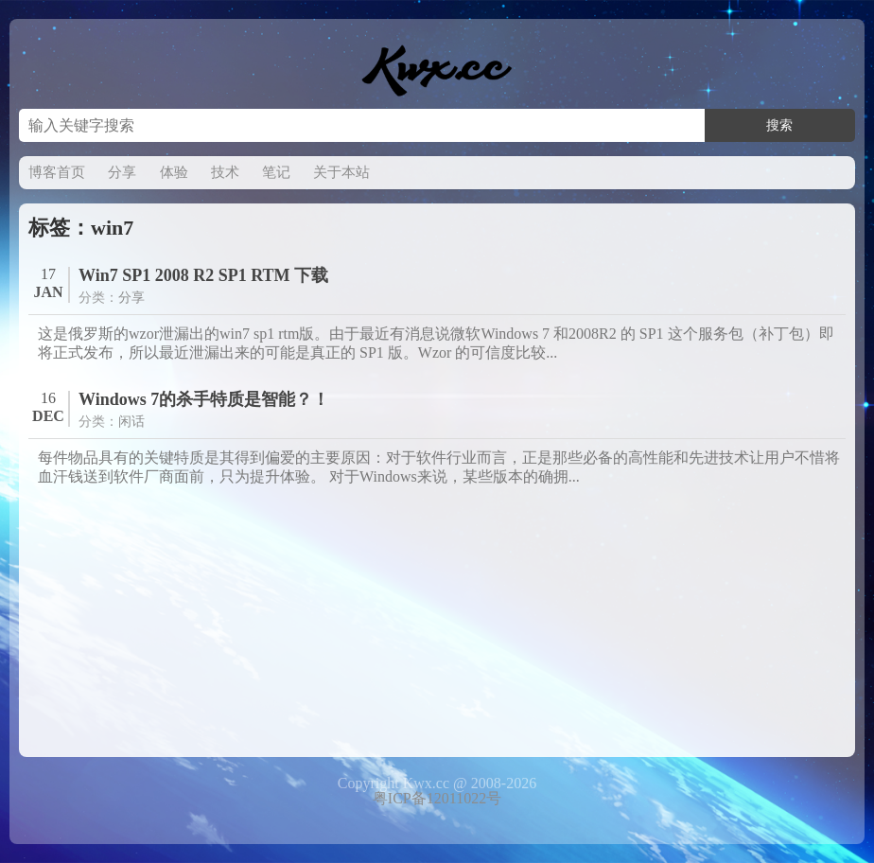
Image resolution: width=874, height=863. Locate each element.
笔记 (276, 172)
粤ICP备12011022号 (437, 798)
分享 (122, 172)
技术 (225, 172)
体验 (174, 172)
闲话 (131, 421)
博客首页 (56, 172)
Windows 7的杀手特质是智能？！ (204, 399)
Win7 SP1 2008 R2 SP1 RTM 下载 (203, 275)
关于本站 (341, 172)
